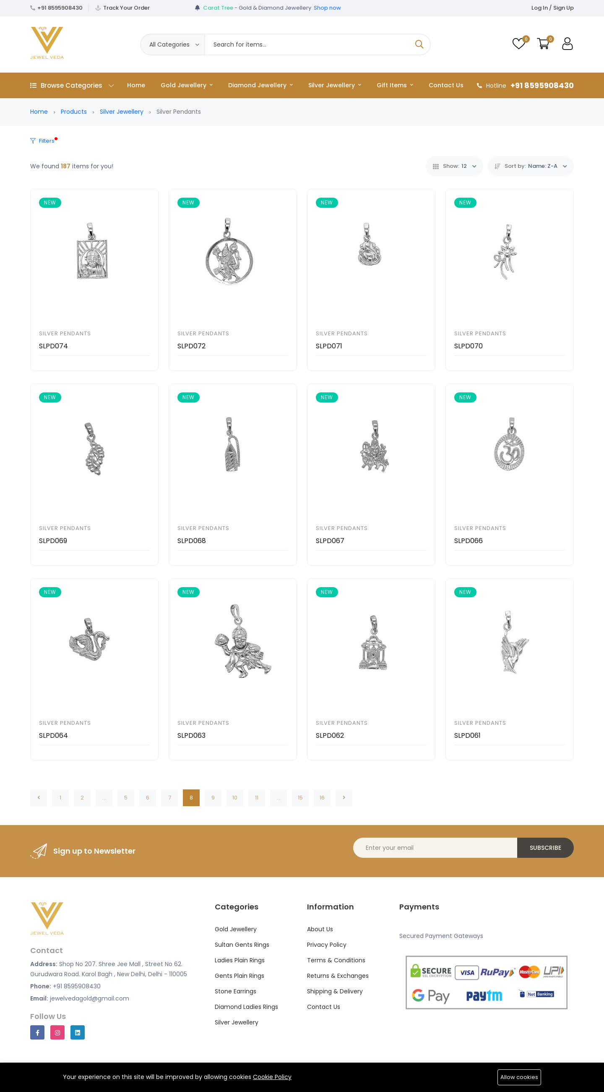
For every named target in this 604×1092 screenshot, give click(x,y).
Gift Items (395, 85)
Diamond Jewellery (260, 85)
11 (256, 798)
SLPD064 (53, 735)
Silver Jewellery (334, 85)
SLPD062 (330, 735)
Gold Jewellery (187, 85)
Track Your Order (126, 8)
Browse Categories (72, 85)
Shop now (327, 8)
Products (74, 111)
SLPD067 (330, 541)
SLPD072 (191, 346)
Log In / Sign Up (552, 8)
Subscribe (545, 848)
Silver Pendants (65, 333)
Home (136, 85)
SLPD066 (468, 541)
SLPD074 (53, 346)
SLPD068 (191, 541)
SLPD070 (468, 346)
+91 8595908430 (60, 8)
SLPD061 (467, 735)
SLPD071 (329, 346)
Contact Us (446, 85)
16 (322, 798)
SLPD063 (191, 735)
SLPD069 (53, 541)
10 (234, 798)
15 (300, 798)
